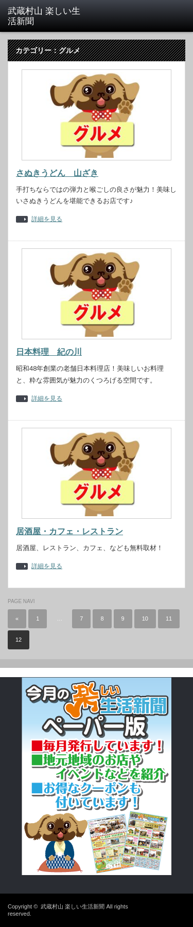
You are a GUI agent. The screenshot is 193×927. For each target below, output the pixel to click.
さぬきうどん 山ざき (57, 173)
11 (169, 618)
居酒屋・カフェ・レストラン (69, 531)
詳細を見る (46, 219)
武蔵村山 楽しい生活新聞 (72, 906)
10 (145, 618)
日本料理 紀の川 (49, 352)
